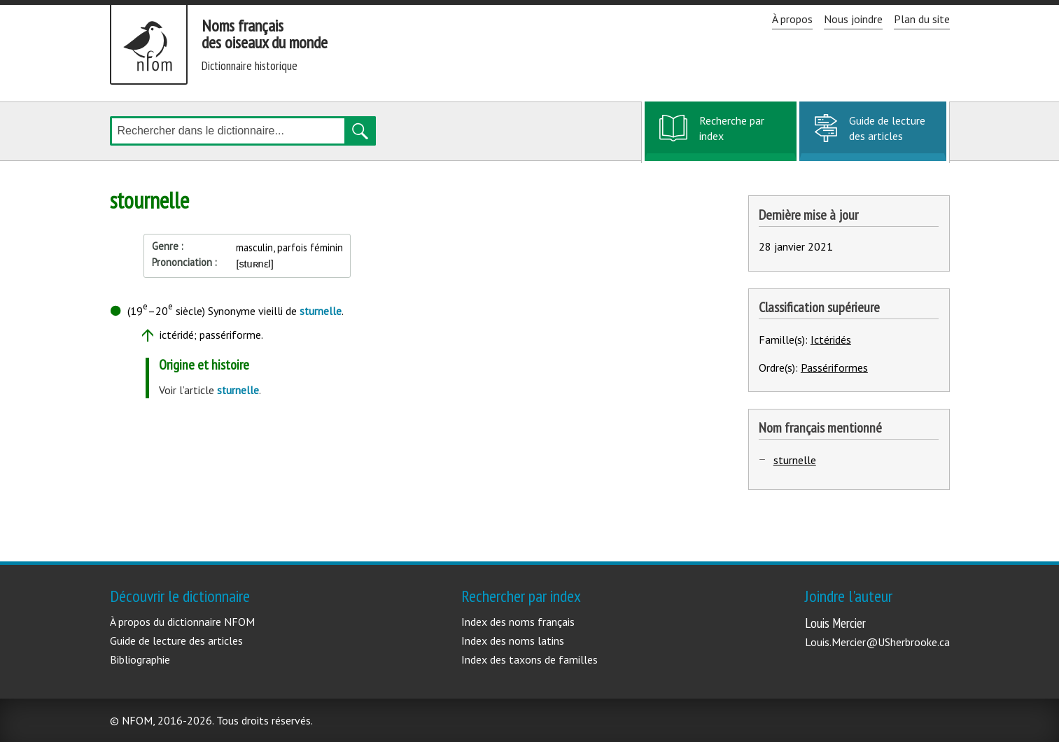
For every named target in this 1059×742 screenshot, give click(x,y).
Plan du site (922, 19)
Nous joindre (853, 19)
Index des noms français (518, 622)
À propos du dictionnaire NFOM (182, 622)
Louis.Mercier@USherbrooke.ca (877, 642)
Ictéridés (831, 339)
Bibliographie (140, 659)
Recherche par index (731, 135)
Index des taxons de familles (529, 659)
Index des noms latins (512, 641)
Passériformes (834, 367)
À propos (792, 19)
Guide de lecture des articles (887, 128)
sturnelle (794, 460)
